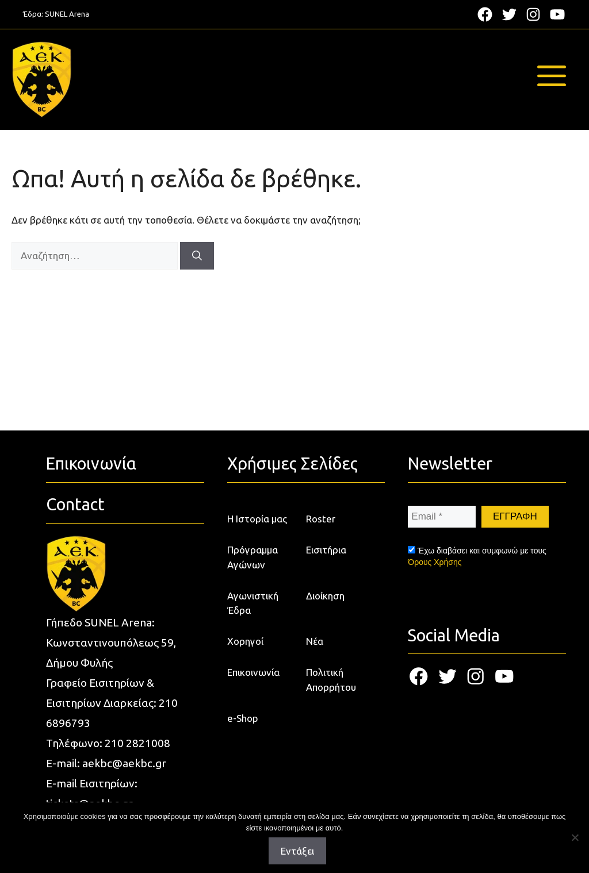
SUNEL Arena (67, 14)
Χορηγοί (245, 641)
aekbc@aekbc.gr (124, 763)
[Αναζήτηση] (197, 256)
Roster (320, 518)
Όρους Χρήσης (434, 562)
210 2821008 (137, 743)
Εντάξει (297, 850)
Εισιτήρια (326, 549)
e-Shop (242, 718)
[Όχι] (574, 837)
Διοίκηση (325, 595)
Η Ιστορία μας (257, 518)
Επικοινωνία (253, 672)
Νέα (314, 641)
